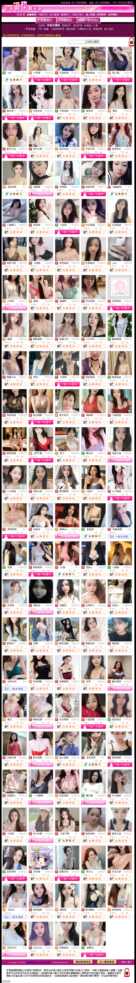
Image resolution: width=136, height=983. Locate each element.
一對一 (24, 73)
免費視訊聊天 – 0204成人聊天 (38, 962)
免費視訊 (49, 73)
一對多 (129, 529)
